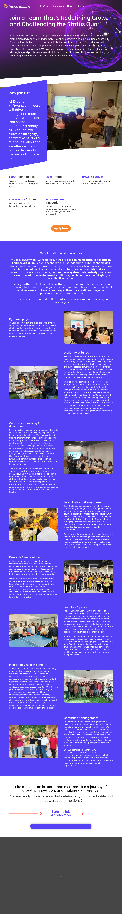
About (70, 6)
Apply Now (61, 228)
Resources (82, 6)
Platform (44, 6)
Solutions (57, 6)
